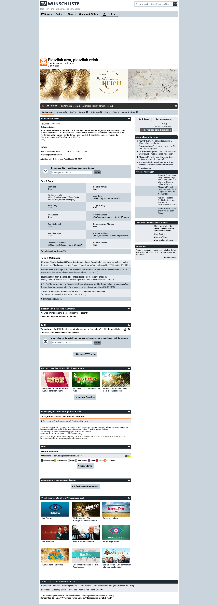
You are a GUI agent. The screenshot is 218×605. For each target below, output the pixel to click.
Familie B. (52, 187)
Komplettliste (113, 329)
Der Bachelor (48, 541)
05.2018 (76, 151)
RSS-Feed (72, 590)
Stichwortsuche (73, 596)
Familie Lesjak (54, 224)
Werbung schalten (70, 585)
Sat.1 (83, 151)
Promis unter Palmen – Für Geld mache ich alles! (115, 389)
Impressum (46, 585)
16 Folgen (45, 124)
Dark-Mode (97, 590)
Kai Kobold (53, 215)
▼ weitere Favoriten (85, 397)
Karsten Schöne (100, 233)
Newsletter (123, 585)
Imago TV (61, 251)
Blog (132, 585)
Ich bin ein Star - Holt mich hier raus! (87, 389)
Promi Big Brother (111, 541)
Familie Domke (100, 187)
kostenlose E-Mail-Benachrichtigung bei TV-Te (81, 106)
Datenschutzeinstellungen (104, 585)
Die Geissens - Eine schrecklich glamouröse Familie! (117, 566)
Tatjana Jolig (99, 205)
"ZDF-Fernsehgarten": (157, 153)
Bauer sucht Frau (110, 518)
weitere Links (86, 466)
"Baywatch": (155, 158)
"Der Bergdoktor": (157, 147)
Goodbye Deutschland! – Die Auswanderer (85, 566)
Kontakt (56, 585)
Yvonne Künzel (100, 215)
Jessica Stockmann (57, 243)
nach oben (46, 596)
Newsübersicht (144, 168)
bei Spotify (160, 234)
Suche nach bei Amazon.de (67, 421)
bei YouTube (161, 237)
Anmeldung (170, 257)
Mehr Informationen (74, 434)
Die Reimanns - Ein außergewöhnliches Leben (85, 519)
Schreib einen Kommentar (86, 486)
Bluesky (55, 590)
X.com (63, 590)
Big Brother (47, 518)
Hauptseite (59, 596)
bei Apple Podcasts (164, 240)
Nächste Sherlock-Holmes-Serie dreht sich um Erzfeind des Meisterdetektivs (156, 163)
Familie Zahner (100, 243)
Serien (85, 596)
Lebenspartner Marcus (103, 224)
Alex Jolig (97, 196)
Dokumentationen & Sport (101, 596)
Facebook (45, 590)
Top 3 (116, 112)
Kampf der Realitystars (52, 565)
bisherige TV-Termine (86, 354)
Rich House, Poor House (63, 159)
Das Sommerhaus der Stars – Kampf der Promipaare (55, 389)
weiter (97, 172)
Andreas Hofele (55, 195)
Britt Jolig (52, 205)
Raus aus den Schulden (83, 541)
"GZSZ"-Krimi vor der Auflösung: (155, 142)
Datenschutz (85, 585)
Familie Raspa (54, 233)
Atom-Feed (84, 590)
